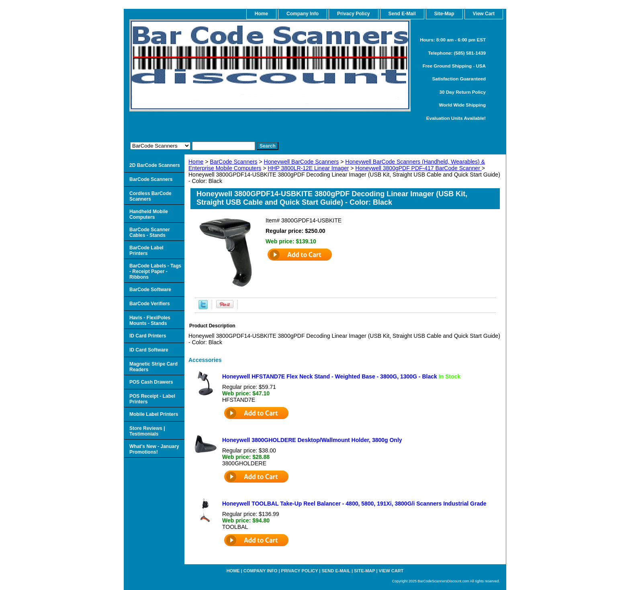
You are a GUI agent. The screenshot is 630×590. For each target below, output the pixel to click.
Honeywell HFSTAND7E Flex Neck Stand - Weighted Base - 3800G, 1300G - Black (341, 376)
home (261, 13)
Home (195, 161)
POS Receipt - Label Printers (152, 399)
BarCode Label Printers (146, 250)
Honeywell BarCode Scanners (301, 161)
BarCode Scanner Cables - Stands (149, 232)
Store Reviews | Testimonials (147, 431)
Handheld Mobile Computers (148, 214)
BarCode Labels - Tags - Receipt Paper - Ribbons (155, 271)
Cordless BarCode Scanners (150, 196)
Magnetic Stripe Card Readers (153, 366)
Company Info (302, 13)
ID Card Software (148, 350)
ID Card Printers (147, 336)
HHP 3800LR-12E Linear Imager (308, 168)
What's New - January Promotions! (154, 449)
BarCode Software (150, 289)
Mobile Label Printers (153, 414)
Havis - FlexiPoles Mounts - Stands (149, 320)
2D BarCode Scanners (154, 165)
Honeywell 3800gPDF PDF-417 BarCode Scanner (418, 168)
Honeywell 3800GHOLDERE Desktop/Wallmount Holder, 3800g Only (312, 440)
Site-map (364, 570)
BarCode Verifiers (149, 303)
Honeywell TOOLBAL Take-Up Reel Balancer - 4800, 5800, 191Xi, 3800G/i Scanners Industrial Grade (354, 503)
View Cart (391, 570)
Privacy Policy (353, 13)
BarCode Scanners (233, 161)
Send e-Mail (336, 570)
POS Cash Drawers (151, 382)
